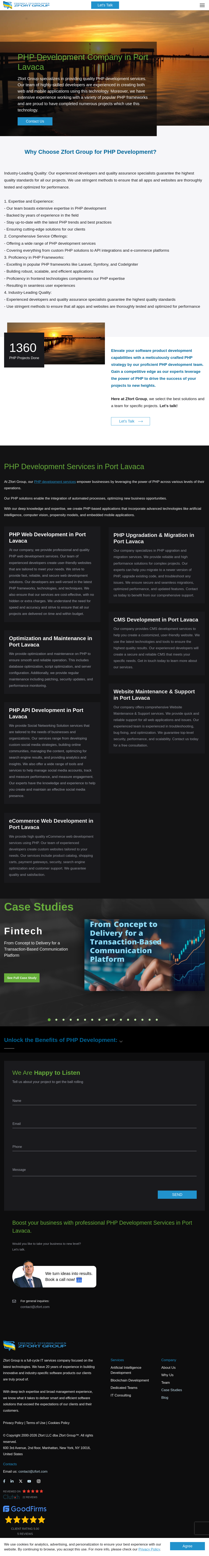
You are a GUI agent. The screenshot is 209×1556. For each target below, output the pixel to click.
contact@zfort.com (35, 1307)
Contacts (10, 1464)
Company (168, 1360)
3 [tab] (63, 1020)
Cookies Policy (59, 1423)
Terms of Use (35, 1423)
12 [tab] (128, 1020)
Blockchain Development (130, 1380)
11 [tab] (121, 1020)
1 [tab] (49, 1020)
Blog (164, 1398)
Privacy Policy (149, 1549)
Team (165, 1383)
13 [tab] (135, 1020)
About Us (168, 1368)
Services (117, 1360)
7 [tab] (92, 1020)
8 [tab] (99, 1020)
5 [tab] (78, 1020)
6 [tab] (85, 1020)
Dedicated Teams (124, 1388)
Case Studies (171, 1390)
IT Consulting (121, 1395)
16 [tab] (157, 1020)
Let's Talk (105, 5)
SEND (177, 1195)
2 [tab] (56, 1020)
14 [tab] (142, 1020)
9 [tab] (107, 1020)
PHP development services (55, 482)
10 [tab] (114, 1020)
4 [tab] (71, 1020)
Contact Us (35, 121)
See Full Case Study (21, 978)
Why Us (167, 1375)
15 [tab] (150, 1020)
